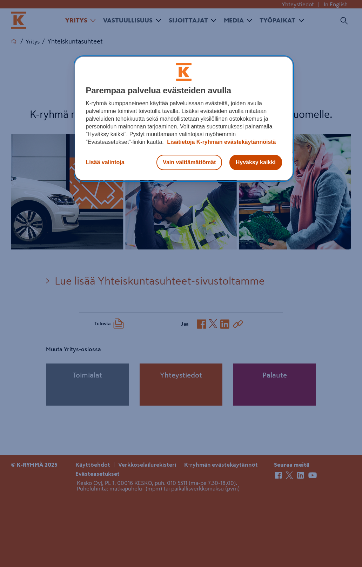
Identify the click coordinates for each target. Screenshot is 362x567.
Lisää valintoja (105, 162)
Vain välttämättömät (189, 162)
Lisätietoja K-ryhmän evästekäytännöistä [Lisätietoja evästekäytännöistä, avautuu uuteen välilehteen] (221, 142)
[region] (183, 118)
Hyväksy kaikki (256, 162)
